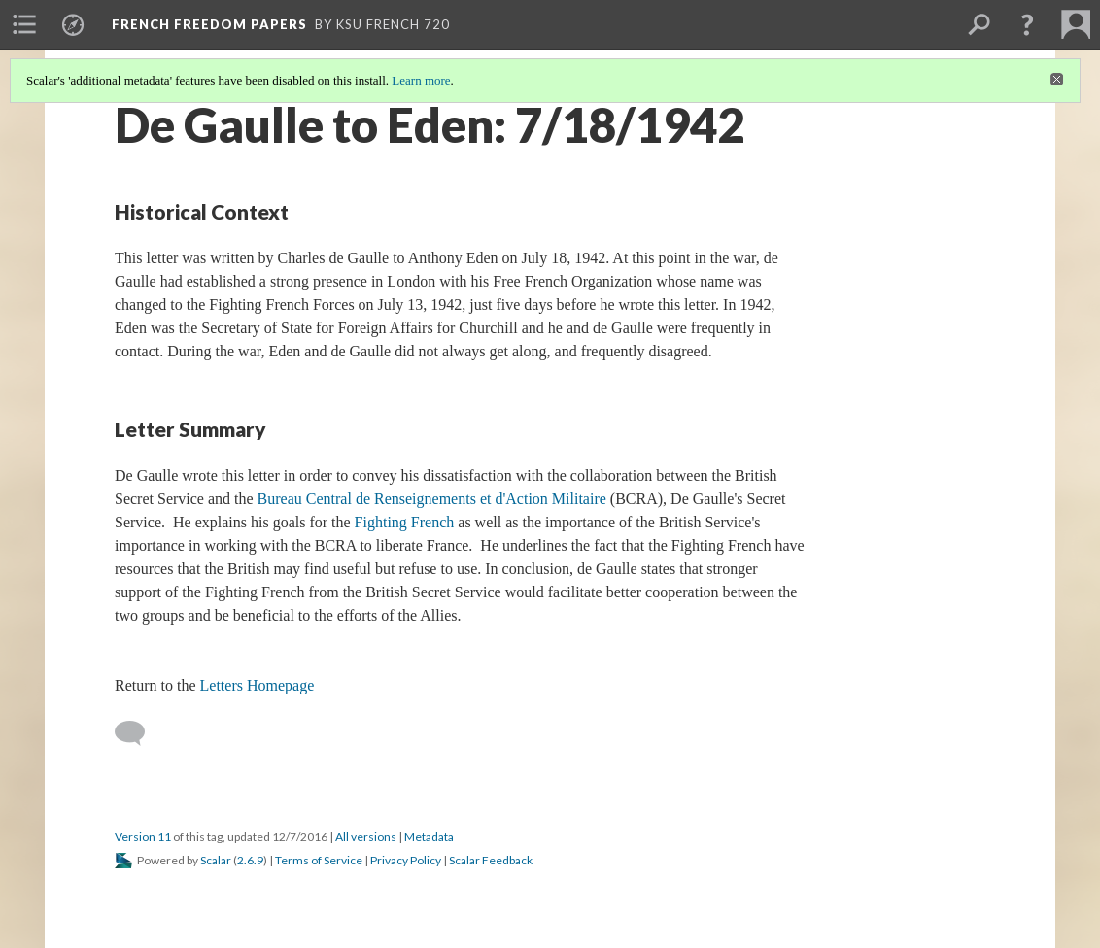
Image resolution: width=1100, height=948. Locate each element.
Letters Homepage (257, 685)
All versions (365, 837)
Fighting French (405, 522)
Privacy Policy (405, 860)
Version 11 (143, 837)
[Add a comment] (138, 733)
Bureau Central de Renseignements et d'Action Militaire (432, 499)
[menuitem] (24, 24)
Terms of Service (318, 860)
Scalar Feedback (491, 860)
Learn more (421, 80)
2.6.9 (250, 860)
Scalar (215, 860)
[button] (1027, 24)
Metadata (429, 837)
